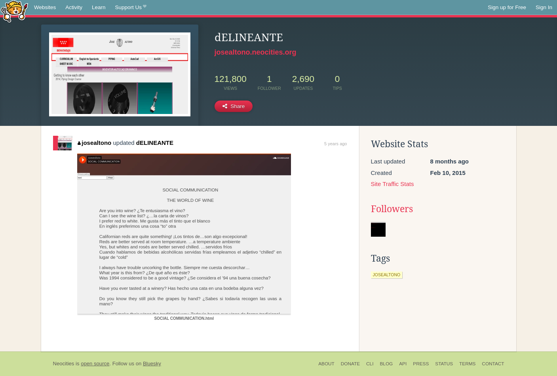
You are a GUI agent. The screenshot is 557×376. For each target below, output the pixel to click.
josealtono (95, 142)
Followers (392, 209)
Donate (350, 364)
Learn (99, 7)
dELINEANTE (154, 142)
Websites (45, 7)
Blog (386, 364)
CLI (369, 364)
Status (444, 364)
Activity (73, 7)
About (326, 364)
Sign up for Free (507, 7)
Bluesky (152, 364)
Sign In (544, 7)
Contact (493, 364)
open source (95, 364)
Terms (467, 364)
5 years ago (335, 143)
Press (421, 364)
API (403, 364)
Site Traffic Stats (392, 183)
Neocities (63, 364)
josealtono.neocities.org (256, 52)
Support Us (130, 7)
